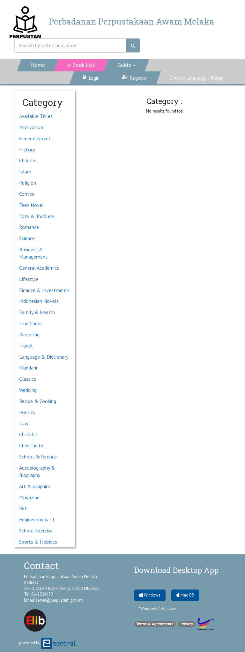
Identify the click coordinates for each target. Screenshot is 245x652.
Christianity (31, 445)
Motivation (31, 127)
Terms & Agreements (154, 623)
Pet (23, 508)
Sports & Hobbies (38, 541)
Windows (149, 595)
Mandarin (29, 367)
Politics (27, 412)
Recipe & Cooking (37, 401)
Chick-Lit (28, 434)
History (27, 149)
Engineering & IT (37, 519)
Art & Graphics (34, 486)
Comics (26, 194)
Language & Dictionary (43, 357)
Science (27, 238)
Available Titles (36, 116)
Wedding (28, 390)
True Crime (30, 323)
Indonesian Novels (39, 301)
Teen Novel (31, 205)
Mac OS (185, 595)
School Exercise (36, 530)
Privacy (187, 623)
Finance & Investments (44, 290)
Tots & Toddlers (36, 216)
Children (27, 160)
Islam (25, 171)
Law (23, 423)
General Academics (39, 268)
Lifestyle (29, 279)
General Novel (34, 138)
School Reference (38, 456)
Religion (27, 182)
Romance (29, 227)
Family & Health (37, 312)
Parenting (29, 334)
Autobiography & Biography (37, 471)
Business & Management (33, 253)
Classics (27, 379)
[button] (127, 65)
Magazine (29, 497)
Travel (26, 345)
